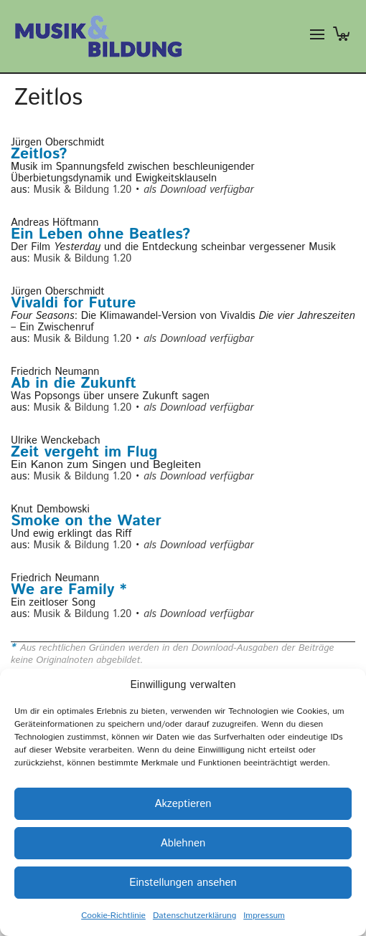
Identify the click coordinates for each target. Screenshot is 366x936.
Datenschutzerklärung (194, 915)
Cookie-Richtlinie (113, 915)
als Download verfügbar (198, 189)
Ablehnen (183, 843)
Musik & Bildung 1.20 (83, 189)
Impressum (264, 915)
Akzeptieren (182, 803)
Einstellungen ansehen (183, 882)
